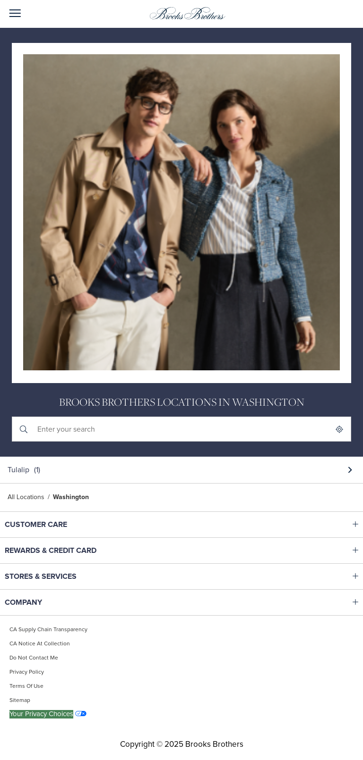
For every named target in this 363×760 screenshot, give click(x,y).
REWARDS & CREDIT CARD (64, 550)
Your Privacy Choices (41, 714)
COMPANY (64, 602)
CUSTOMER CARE (64, 524)
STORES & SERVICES (64, 576)
